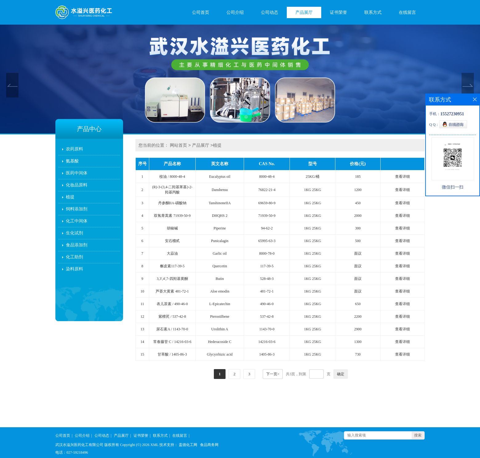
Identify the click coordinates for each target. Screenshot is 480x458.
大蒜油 (172, 253)
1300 (358, 342)
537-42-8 (267, 316)
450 (358, 203)
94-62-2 (267, 228)
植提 (70, 197)
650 (358, 304)
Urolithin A (219, 329)
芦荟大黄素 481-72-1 (172, 291)
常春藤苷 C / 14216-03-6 (172, 342)
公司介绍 (235, 12)
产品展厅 (304, 12)
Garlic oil (220, 253)
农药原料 (74, 149)
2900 (358, 329)
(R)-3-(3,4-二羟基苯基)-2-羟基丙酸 (172, 189)
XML (154, 445)
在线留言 (407, 12)
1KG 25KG (312, 190)
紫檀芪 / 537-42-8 (172, 316)
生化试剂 (74, 233)
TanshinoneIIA (220, 203)
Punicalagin (220, 241)
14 (142, 342)
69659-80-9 (266, 203)
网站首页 (178, 145)
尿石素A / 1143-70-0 (172, 329)
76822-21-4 (266, 190)
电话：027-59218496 (71, 452)
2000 (358, 215)
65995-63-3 (266, 241)
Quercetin (219, 266)
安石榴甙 (172, 241)
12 (142, 316)
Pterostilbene (220, 316)
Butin (220, 279)
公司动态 (269, 12)
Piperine (220, 228)
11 (142, 304)
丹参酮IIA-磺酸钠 (172, 203)
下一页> (272, 374)
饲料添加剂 (76, 209)
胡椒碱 (172, 228)
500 (358, 241)
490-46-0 (267, 304)
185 (358, 176)
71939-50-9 (266, 215)
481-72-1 (267, 291)
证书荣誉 (338, 12)
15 (142, 354)
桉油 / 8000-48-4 (172, 176)
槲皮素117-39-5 (172, 266)
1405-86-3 (266, 354)
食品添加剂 (76, 245)
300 (358, 228)
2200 (358, 316)
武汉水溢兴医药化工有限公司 (79, 445)
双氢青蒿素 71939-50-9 (172, 215)
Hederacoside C (219, 342)
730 (358, 354)
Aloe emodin (219, 291)
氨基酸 (72, 161)
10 (142, 291)
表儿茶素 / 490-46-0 (172, 304)
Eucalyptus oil (219, 176)
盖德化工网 (188, 445)
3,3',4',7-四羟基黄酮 (172, 279)
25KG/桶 (312, 176)
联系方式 (373, 12)
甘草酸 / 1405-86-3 (172, 354)
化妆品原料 (76, 185)
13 (142, 329)
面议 (358, 253)
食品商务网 (209, 445)
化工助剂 (74, 257)
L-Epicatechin (219, 304)
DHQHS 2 (219, 215)
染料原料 (74, 269)
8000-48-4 (266, 176)
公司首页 (200, 12)
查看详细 (402, 176)
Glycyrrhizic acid (220, 354)
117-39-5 (267, 266)
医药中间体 (76, 173)
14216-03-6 (266, 342)
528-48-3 (267, 279)
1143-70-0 (267, 329)
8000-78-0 (266, 253)
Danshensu (220, 190)
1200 (358, 190)
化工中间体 (76, 221)
